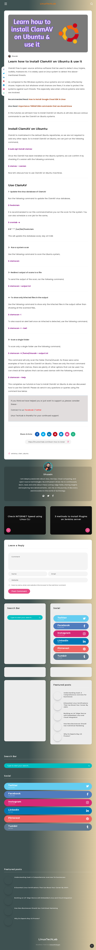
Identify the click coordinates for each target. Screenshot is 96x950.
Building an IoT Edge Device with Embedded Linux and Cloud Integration (75, 715)
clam (20, 454)
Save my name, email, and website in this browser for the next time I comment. (38, 585)
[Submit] (40, 617)
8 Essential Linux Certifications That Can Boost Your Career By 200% (76, 705)
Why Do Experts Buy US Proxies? (73, 735)
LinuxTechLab (48, 3)
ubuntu (26, 454)
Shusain (47, 474)
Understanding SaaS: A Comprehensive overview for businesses (75, 695)
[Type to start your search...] (25, 617)
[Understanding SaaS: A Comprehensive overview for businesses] (57, 696)
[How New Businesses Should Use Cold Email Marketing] (57, 727)
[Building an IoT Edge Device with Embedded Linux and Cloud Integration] (57, 716)
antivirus (14, 454)
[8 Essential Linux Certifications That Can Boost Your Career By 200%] (57, 706)
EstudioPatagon (55, 945)
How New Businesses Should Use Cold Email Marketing (75, 724)
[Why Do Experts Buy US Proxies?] (57, 737)
